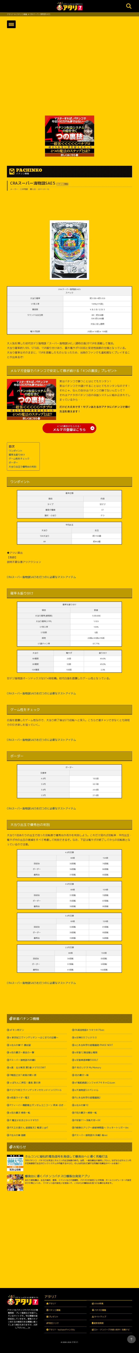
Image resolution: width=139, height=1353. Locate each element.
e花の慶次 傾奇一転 (20, 1112)
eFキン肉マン (17, 1030)
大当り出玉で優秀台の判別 (22, 466)
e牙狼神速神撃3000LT (86, 1060)
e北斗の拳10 (81, 1105)
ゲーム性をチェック (19, 459)
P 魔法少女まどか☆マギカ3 (24, 1120)
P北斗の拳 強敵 (18, 1135)
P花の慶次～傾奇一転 (86, 1112)
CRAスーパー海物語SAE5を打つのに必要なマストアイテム (41, 577)
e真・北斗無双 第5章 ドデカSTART (28, 1067)
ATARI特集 (98, 1303)
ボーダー (13, 462)
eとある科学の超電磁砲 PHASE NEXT (94, 1045)
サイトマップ (100, 1316)
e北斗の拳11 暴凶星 (20, 1045)
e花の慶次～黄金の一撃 (22, 1052)
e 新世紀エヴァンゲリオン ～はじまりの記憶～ (34, 1037)
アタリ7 (52, 1303)
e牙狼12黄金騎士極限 (86, 1052)
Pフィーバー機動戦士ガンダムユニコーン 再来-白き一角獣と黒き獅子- (38, 1105)
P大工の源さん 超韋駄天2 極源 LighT (29, 1127)
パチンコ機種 (55, 1310)
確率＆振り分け (17, 454)
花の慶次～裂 (82, 1075)
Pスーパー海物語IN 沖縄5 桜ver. (91, 1135)
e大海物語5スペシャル (86, 1090)
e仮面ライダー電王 (20, 1097)
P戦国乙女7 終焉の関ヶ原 (23, 1075)
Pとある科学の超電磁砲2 (88, 1097)
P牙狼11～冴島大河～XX (87, 1120)
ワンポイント (15, 450)
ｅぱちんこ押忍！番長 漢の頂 (25, 1082)
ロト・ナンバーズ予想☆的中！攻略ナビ (112, 1329)
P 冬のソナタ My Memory (88, 1067)
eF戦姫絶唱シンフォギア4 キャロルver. (95, 1082)
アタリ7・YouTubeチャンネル (62, 1329)
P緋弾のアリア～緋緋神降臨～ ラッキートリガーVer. (102, 1127)
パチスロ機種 (100, 1310)
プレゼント (54, 1316)
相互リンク (54, 1323)
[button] (11, 24)
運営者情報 (99, 1323)
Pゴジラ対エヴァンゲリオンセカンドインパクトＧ (36, 1090)
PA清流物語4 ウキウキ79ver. (90, 1030)
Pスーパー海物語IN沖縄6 (23, 1060)
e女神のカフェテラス (86, 1037)
